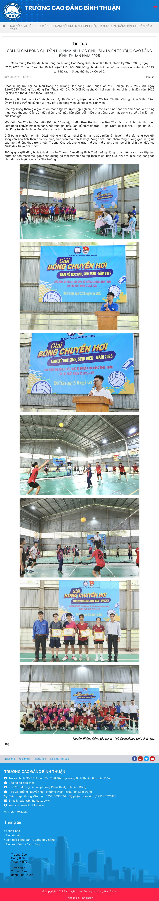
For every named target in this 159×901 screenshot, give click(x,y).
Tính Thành (86, 897)
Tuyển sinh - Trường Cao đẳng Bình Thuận (22, 871)
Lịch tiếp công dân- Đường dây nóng (30, 839)
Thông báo (13, 831)
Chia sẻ (149, 77)
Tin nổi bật (13, 835)
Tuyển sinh (40, 758)
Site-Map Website (16, 812)
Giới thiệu (24, 758)
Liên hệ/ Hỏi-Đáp (59, 758)
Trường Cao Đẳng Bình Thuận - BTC (19, 858)
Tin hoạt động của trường (23, 844)
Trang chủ (9, 758)
